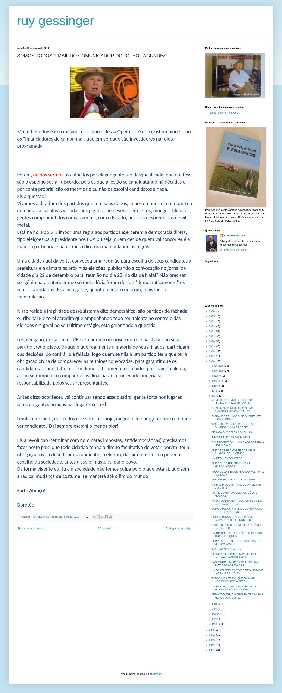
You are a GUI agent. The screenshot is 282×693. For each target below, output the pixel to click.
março (216, 613)
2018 (212, 351)
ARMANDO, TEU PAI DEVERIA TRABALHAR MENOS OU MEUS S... (238, 596)
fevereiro (217, 618)
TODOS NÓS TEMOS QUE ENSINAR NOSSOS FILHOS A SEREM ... (233, 580)
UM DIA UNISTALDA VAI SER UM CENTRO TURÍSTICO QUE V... (237, 535)
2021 (212, 336)
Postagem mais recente (31, 528)
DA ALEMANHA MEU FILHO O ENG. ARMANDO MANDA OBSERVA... (233, 410)
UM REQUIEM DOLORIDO (227, 458)
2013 (212, 640)
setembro (217, 380)
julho (215, 390)
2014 (212, 635)
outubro (217, 375)
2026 (212, 311)
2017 (212, 356)
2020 (212, 341)
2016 (212, 361)
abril (215, 609)
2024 (212, 321)
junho (215, 395)
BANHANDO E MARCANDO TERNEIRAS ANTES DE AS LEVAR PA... (235, 564)
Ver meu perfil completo (233, 249)
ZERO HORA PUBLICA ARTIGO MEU (233, 479)
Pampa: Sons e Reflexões (223, 112)
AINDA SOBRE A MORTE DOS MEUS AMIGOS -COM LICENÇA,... (233, 452)
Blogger (157, 673)
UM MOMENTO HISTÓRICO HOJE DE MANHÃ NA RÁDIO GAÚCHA (234, 588)
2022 (212, 331)
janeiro (216, 624)
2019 (212, 346)
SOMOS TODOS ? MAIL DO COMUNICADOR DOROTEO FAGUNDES (238, 510)
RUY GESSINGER (234, 235)
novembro (218, 370)
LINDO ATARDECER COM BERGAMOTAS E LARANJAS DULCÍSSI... (237, 572)
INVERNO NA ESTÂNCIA (226, 549)
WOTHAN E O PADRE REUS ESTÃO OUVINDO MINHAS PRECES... (233, 426)
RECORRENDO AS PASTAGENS (231, 437)
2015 (212, 630)
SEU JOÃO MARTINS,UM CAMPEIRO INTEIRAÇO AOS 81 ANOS (234, 556)
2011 (212, 650)
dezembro (218, 365)
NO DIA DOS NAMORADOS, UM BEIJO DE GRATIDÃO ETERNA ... (237, 502)
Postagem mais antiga (178, 528)
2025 (212, 316)
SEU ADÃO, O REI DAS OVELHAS (232, 432)
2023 (212, 326)
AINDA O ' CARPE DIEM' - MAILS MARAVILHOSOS (231, 465)
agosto (216, 385)
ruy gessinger (55, 20)
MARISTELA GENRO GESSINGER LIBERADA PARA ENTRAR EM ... (232, 402)
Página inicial (105, 528)
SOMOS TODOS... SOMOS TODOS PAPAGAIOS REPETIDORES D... (232, 518)
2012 (212, 645)
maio (215, 603)
